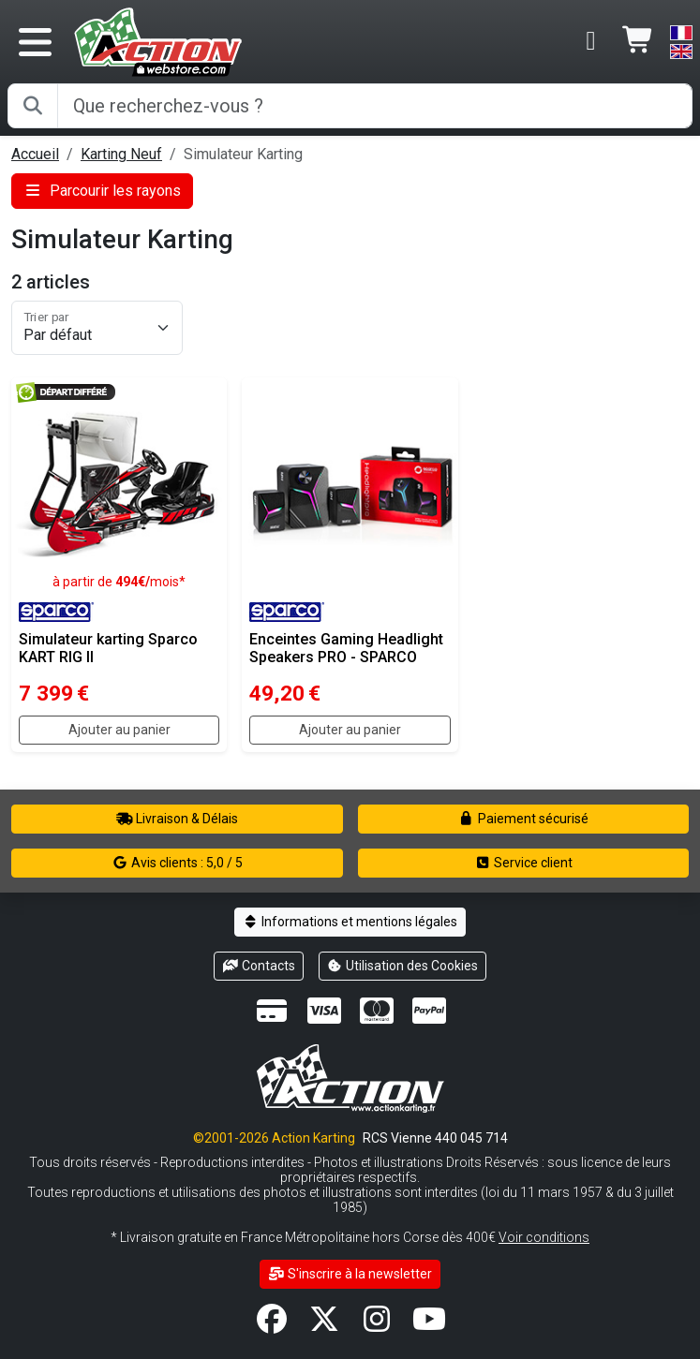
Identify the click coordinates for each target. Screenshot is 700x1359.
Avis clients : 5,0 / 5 (177, 862)
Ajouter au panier (119, 729)
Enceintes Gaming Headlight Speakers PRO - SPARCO (346, 648)
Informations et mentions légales (350, 921)
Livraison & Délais (177, 818)
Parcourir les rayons (102, 190)
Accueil (35, 154)
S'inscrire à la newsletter (350, 1273)
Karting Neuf (121, 154)
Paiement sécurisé (523, 818)
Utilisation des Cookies (403, 965)
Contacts (258, 965)
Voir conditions (544, 1237)
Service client (523, 862)
